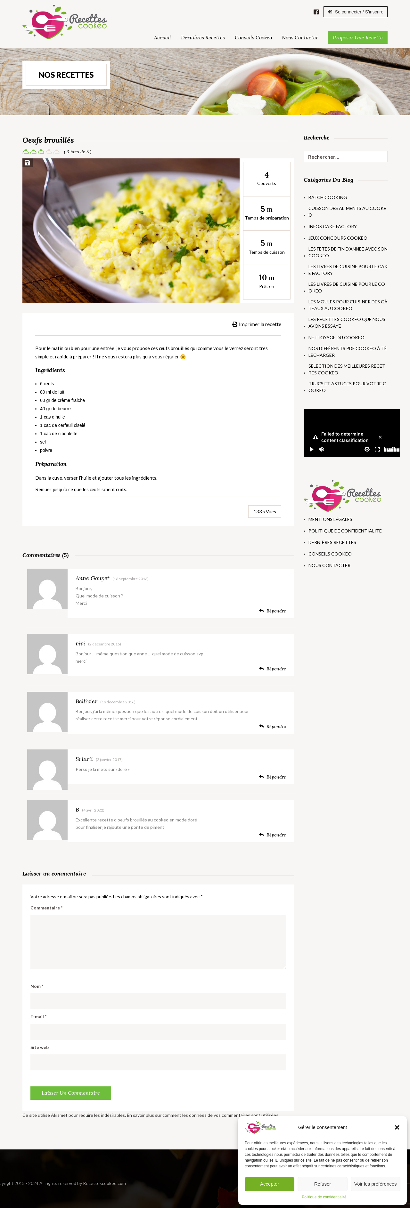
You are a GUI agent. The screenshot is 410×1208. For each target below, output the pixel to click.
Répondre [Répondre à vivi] (272, 669)
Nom (36, 986)
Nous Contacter (300, 37)
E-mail (38, 1016)
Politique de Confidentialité (345, 530)
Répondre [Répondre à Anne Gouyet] (272, 611)
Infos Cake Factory (332, 226)
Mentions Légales (330, 519)
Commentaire (46, 907)
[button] (397, 1127)
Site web (39, 1047)
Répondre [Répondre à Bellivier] (272, 726)
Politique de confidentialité (324, 1197)
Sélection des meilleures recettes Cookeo (346, 369)
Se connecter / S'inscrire (355, 11)
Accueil (162, 37)
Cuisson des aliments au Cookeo (347, 211)
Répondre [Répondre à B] (272, 835)
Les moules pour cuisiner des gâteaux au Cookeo (348, 305)
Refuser (322, 1184)
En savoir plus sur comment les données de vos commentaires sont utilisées (202, 1115)
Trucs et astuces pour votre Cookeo (347, 387)
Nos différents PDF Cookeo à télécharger (347, 352)
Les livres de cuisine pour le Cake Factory (348, 270)
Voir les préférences (375, 1184)
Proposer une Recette (358, 37)
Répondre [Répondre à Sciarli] (272, 777)
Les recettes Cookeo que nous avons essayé (346, 322)
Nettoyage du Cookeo (336, 337)
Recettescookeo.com (41, 1183)
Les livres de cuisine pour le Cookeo (346, 287)
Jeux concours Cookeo (337, 238)
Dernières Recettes (203, 37)
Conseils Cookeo (253, 37)
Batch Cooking (327, 197)
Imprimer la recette (256, 324)
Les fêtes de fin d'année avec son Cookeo (348, 252)
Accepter (269, 1184)
